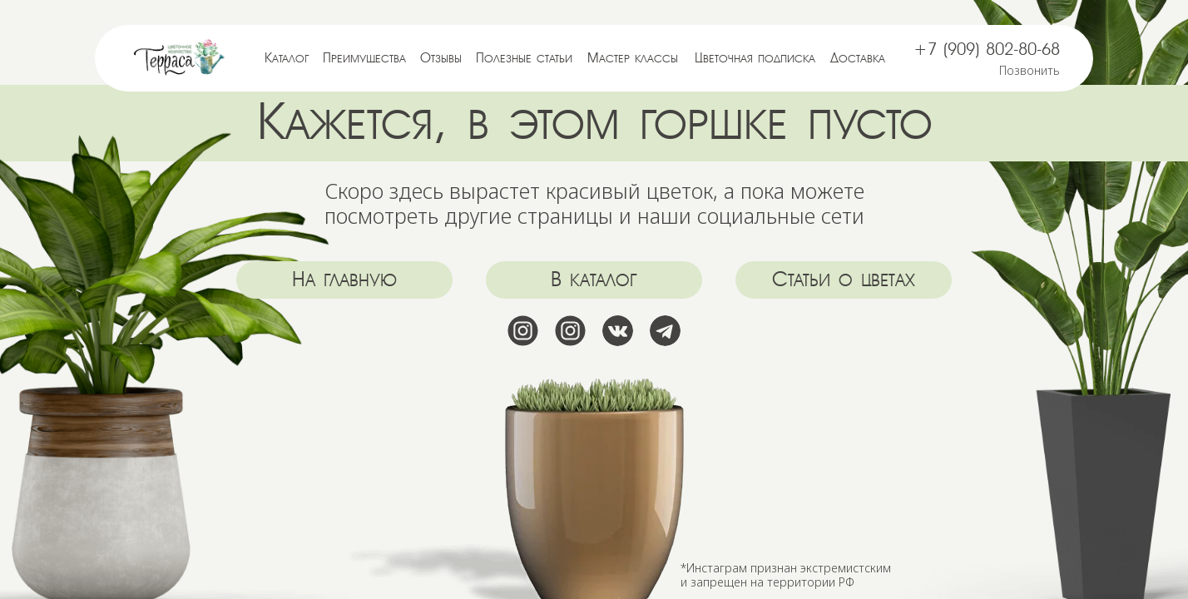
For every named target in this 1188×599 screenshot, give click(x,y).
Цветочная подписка (755, 58)
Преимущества (364, 58)
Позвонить (1029, 70)
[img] (179, 57)
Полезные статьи (524, 58)
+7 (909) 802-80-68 (986, 49)
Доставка (857, 58)
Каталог (287, 58)
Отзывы (441, 58)
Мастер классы (632, 58)
